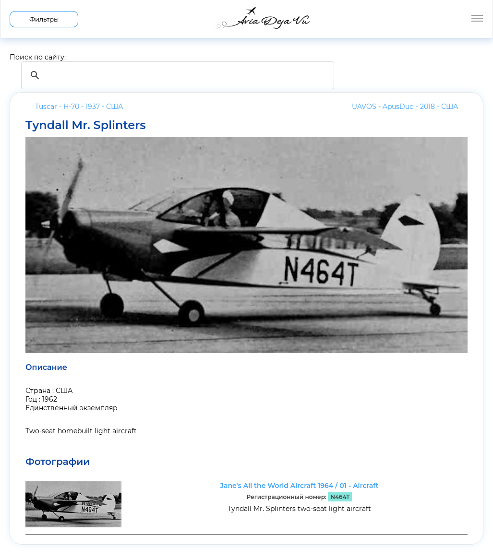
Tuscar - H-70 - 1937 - (79, 106)
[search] (176, 75)
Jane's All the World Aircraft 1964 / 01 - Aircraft (299, 485)
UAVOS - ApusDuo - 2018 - (405, 106)
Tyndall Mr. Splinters (85, 125)
